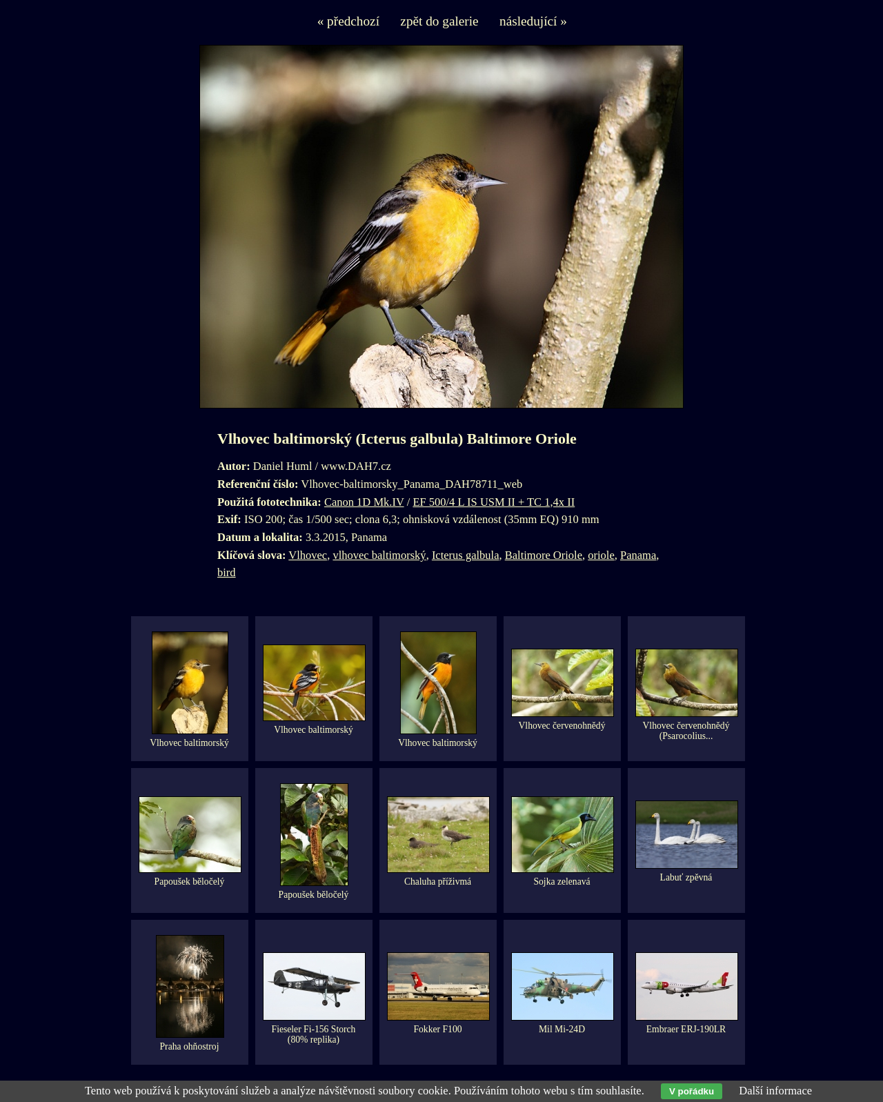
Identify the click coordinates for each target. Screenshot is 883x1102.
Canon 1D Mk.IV (364, 502)
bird (226, 572)
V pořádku (691, 1091)
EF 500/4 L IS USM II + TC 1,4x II (494, 502)
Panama (638, 555)
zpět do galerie (439, 21)
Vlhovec (307, 555)
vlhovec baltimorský (379, 555)
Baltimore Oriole (543, 555)
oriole (601, 555)
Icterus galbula (465, 555)
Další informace (775, 1090)
